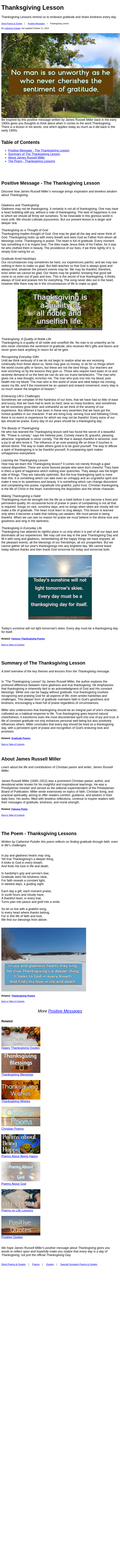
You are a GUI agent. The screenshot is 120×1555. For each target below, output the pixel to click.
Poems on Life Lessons (17, 1210)
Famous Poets (19, 809)
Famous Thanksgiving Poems (28, 638)
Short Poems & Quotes (11, 23)
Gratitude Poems (20, 738)
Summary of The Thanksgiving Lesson (34, 154)
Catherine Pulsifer (12, 28)
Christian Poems (12, 1128)
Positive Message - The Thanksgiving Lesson (38, 150)
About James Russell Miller (26, 157)
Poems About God (13, 1184)
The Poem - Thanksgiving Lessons (31, 161)
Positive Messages (36, 23)
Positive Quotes (12, 1237)
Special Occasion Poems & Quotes (78, 1264)
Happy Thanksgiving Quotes (20, 1048)
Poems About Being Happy (19, 1156)
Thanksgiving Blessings (17, 1074)
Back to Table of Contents (13, 645)
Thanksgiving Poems (23, 995)
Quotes (50, 1264)
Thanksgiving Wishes (15, 1101)
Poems (36, 1264)
